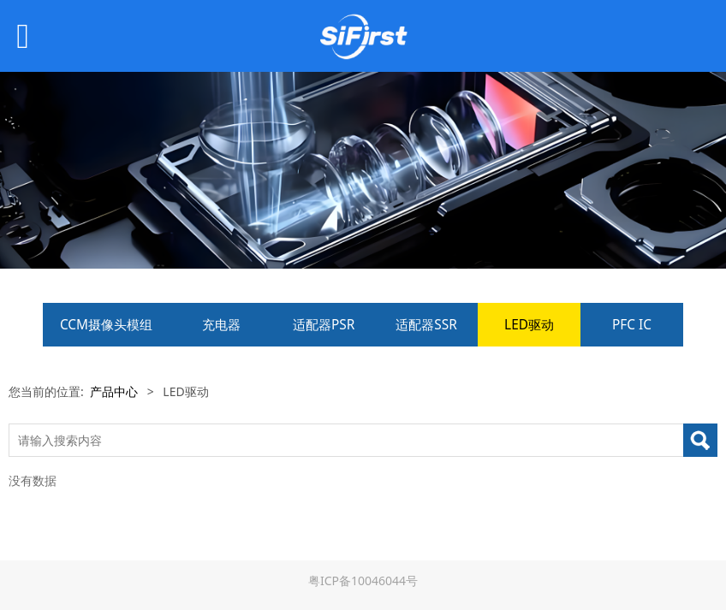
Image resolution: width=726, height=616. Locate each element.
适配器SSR (426, 325)
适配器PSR (323, 325)
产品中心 (114, 391)
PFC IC (632, 325)
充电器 (221, 325)
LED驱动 (529, 325)
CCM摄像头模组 (106, 325)
